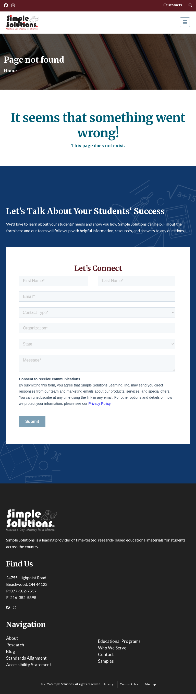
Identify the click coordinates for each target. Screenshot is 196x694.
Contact (106, 654)
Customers (172, 5)
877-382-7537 (23, 590)
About (12, 638)
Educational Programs (119, 641)
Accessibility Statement (28, 664)
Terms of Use (129, 684)
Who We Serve (112, 647)
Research (15, 644)
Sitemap (150, 684)
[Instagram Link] (13, 5)
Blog (10, 651)
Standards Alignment (26, 658)
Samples (106, 661)
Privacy (109, 684)
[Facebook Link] (6, 5)
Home (10, 70)
